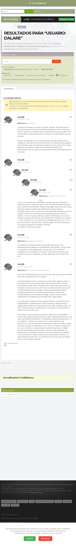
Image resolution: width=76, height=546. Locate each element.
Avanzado (37, 11)
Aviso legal (67, 501)
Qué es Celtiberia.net (8, 501)
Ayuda (32, 501)
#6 (70, 235)
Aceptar (29, 538)
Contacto (15, 505)
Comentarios (9, 89)
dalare (21, 117)
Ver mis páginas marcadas (10, 394)
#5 (70, 190)
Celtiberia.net (38, 3)
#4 (70, 180)
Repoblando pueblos (35, 241)
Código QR (22, 27)
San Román (31, 123)
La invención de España (57, 196)
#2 (70, 160)
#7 (70, 264)
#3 (70, 170)
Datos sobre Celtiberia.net (45, 501)
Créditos (58, 501)
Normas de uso (22, 501)
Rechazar (45, 538)
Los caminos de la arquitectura (38, 270)
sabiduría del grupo (55, 106)
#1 (70, 117)
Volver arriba (6, 363)
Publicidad (5, 505)
